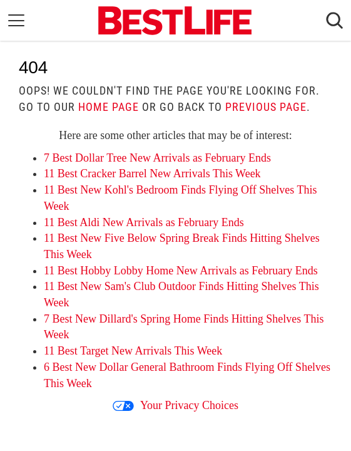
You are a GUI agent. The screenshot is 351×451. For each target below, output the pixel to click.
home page (108, 106)
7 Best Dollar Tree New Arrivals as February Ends (157, 158)
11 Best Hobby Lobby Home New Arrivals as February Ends (181, 270)
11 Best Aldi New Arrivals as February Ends (144, 222)
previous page (266, 106)
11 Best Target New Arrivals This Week (133, 351)
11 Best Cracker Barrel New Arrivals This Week (152, 173)
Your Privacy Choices (175, 405)
